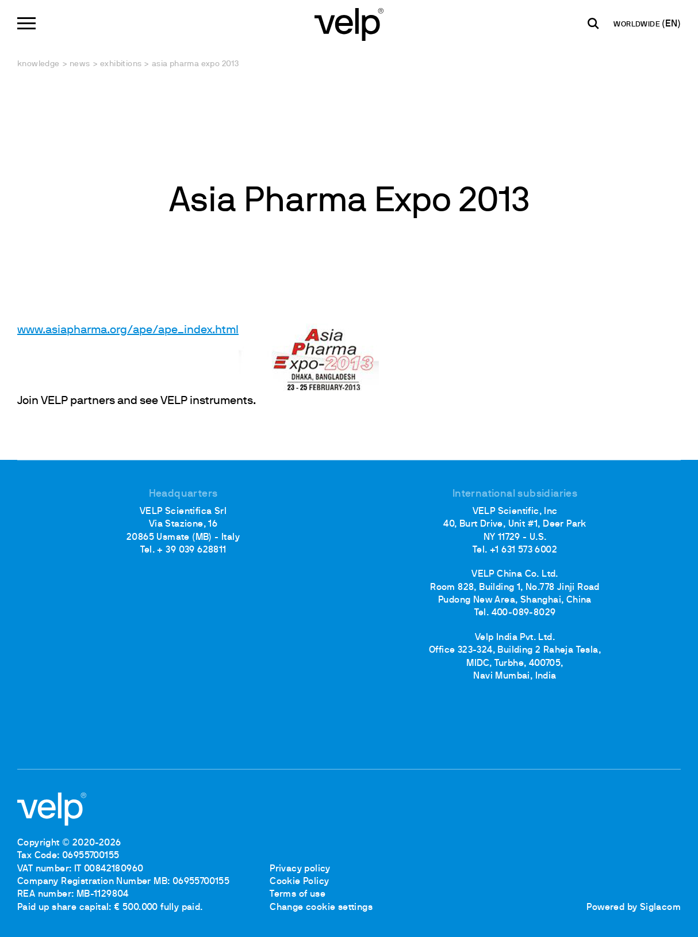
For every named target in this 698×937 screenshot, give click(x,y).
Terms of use (297, 894)
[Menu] (26, 23)
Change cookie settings (321, 908)
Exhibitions (120, 64)
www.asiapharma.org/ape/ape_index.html (128, 330)
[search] (593, 23)
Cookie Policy (299, 882)
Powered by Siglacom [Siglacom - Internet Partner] (633, 908)
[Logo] (349, 23)
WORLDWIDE (637, 24)
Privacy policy (300, 869)
